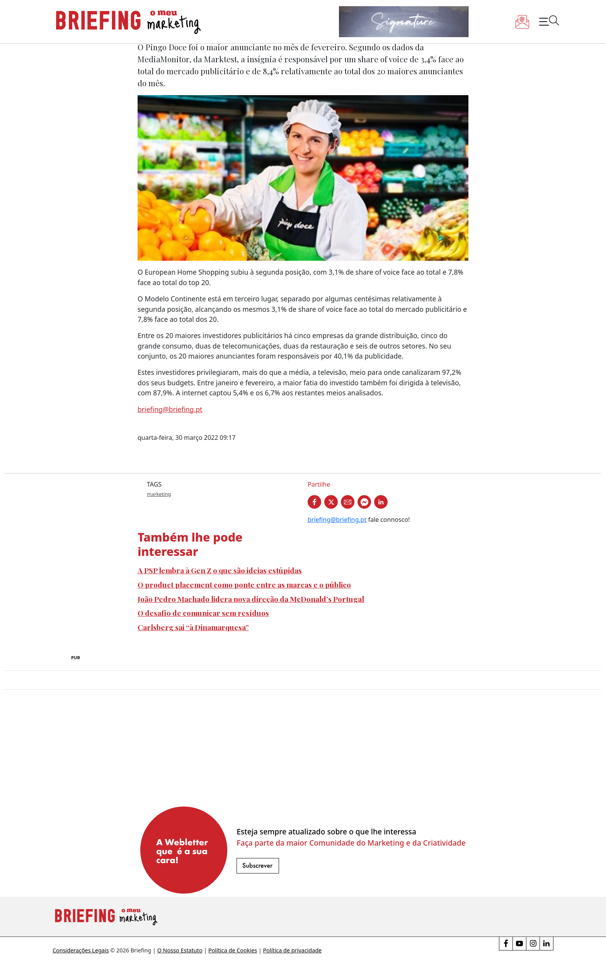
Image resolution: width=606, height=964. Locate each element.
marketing (159, 494)
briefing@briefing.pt (170, 409)
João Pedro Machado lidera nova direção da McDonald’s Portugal (251, 599)
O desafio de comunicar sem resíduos (203, 613)
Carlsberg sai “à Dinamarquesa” (193, 627)
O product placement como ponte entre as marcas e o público (244, 584)
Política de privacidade (292, 950)
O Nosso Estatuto (180, 950)
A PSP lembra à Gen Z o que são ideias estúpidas (220, 570)
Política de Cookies (232, 950)
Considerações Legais (81, 950)
